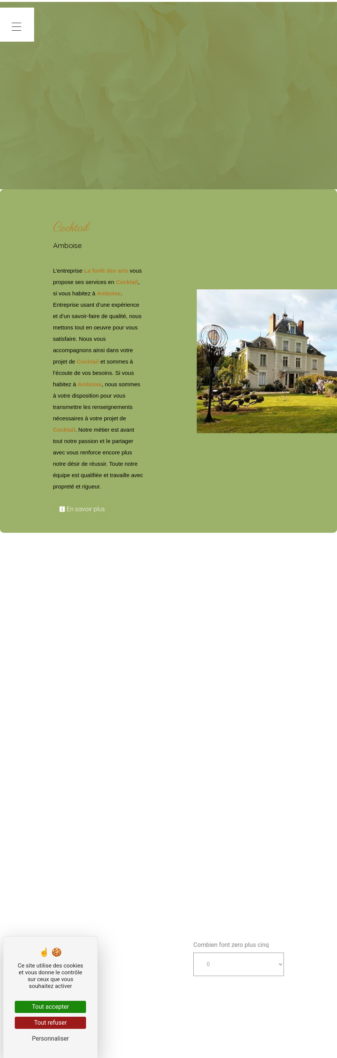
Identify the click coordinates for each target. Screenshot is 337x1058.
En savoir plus (93, 509)
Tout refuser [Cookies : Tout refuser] (50, 1022)
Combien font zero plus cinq (231, 965)
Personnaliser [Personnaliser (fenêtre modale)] (50, 1038)
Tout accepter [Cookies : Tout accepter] (50, 1006)
